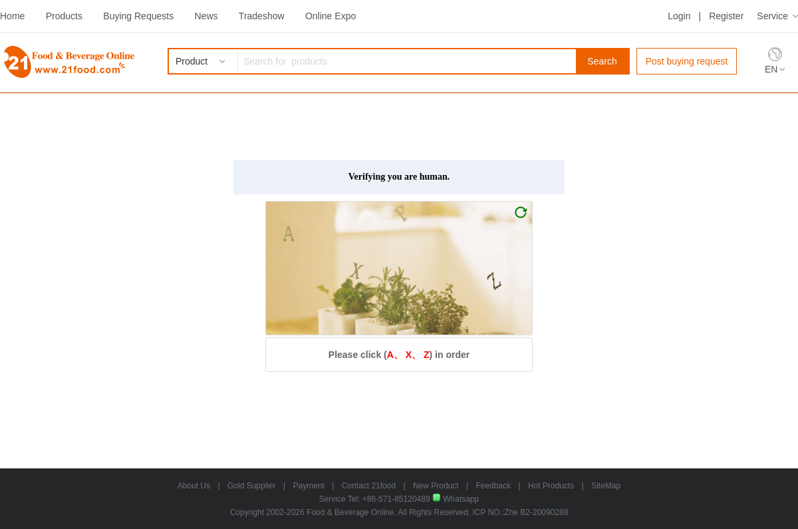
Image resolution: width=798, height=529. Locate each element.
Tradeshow (262, 16)
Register (726, 16)
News (205, 16)
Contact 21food (369, 485)
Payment (309, 485)
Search (601, 61)
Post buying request (687, 61)
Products (64, 16)
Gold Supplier (251, 485)
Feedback (493, 485)
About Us (194, 485)
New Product (436, 485)
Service (772, 16)
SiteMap (605, 485)
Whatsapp (455, 499)
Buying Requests (138, 16)
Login (679, 16)
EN (771, 69)
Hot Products (551, 485)
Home (12, 16)
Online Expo (330, 16)
